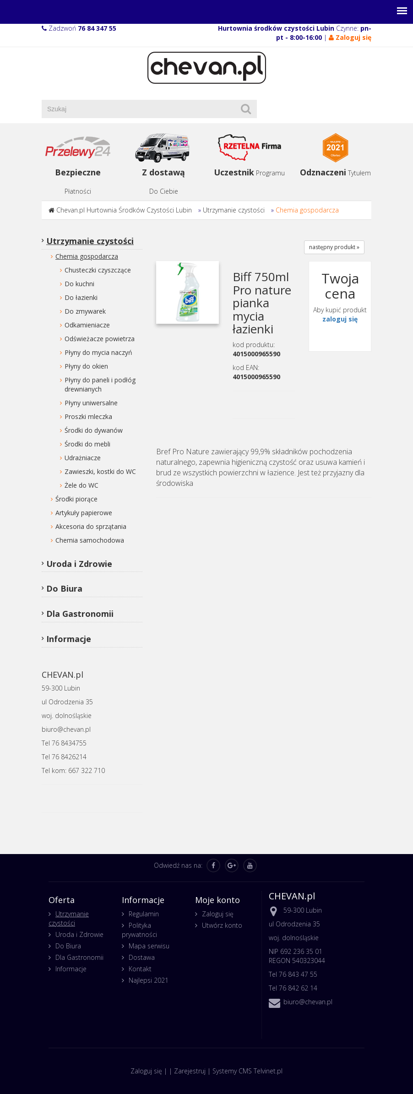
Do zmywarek (85, 311)
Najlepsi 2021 (148, 980)
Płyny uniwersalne (91, 402)
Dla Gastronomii (80, 613)
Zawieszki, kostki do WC (100, 471)
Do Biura (64, 588)
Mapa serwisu (149, 946)
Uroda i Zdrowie (79, 563)
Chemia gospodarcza (307, 210)
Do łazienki (81, 297)
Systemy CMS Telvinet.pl (247, 1071)
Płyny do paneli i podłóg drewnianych (100, 384)
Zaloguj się (218, 913)
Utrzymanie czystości (234, 210)
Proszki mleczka (88, 416)
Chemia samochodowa (89, 540)
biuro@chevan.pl (307, 1001)
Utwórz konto (222, 925)
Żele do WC (81, 485)
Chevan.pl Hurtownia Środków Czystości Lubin (124, 210)
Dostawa (142, 957)
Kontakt (140, 968)
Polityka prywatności (139, 930)
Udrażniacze (83, 457)
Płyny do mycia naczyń (98, 352)
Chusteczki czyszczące (98, 270)
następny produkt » (334, 247)
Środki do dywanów (94, 430)
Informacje (68, 638)
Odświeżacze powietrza (100, 338)
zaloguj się (340, 319)
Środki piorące (76, 499)
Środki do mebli (87, 444)
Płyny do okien (86, 366)
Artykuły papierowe (83, 512)
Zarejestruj (190, 1071)
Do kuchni (79, 283)
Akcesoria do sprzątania (90, 526)
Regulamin (144, 913)
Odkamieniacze (87, 325)
